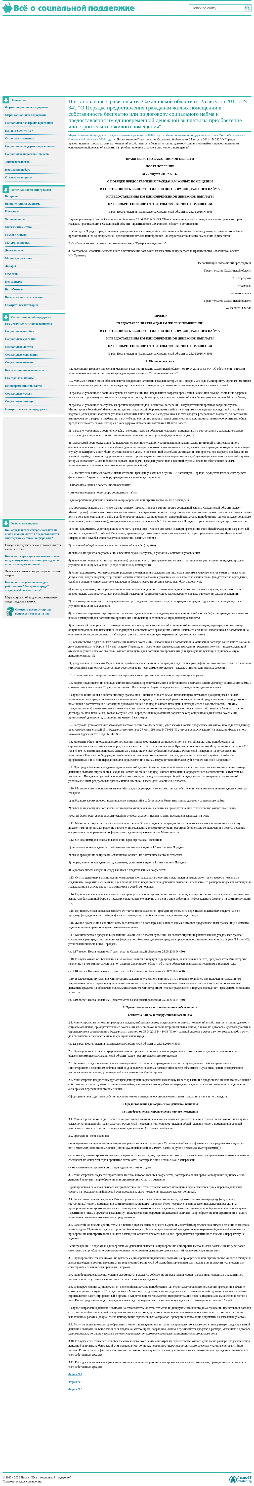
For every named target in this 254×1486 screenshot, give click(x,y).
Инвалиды (12, 211)
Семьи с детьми (16, 235)
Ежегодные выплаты (19, 378)
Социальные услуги (18, 393)
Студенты (11, 274)
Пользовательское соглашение (22, 1481)
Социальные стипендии (21, 354)
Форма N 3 (75, 1389)
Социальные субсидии (20, 339)
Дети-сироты (14, 250)
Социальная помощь (19, 401)
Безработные (14, 289)
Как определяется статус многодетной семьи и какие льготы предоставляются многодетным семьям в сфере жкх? (32, 534)
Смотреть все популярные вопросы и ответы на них (33, 611)
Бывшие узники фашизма (22, 203)
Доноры (10, 266)
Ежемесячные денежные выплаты (28, 324)
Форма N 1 (75, 1374)
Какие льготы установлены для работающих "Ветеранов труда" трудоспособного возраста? (27, 586)
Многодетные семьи (18, 227)
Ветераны (12, 196)
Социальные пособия (19, 331)
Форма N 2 (75, 1382)
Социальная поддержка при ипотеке (30, 146)
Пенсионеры (13, 281)
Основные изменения (19, 138)
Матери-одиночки (17, 242)
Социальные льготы (19, 347)
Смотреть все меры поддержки (26, 409)
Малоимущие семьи (18, 258)
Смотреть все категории (21, 305)
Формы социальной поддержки (26, 107)
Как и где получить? (19, 130)
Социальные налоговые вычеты (27, 154)
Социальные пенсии (19, 362)
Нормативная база (17, 169)
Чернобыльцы (15, 219)
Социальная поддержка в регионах (29, 123)
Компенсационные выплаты (24, 370)
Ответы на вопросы (18, 177)
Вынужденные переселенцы (24, 297)
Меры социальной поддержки (25, 115)
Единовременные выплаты (23, 386)
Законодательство (17, 162)
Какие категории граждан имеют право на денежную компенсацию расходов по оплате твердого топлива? (32, 560)
